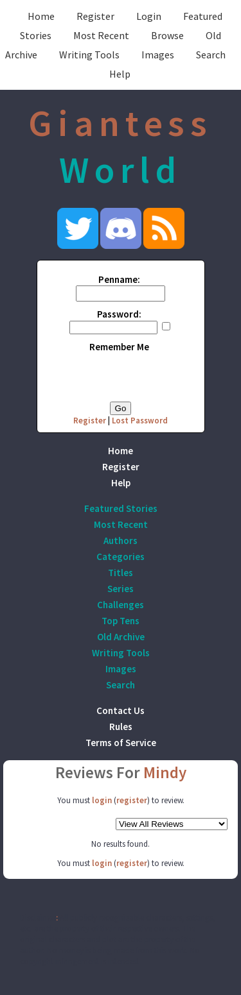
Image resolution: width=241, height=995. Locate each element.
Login (148, 16)
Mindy (164, 772)
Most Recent (101, 35)
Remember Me (119, 347)
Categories (120, 556)
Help (119, 73)
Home (41, 16)
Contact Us (120, 710)
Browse (167, 35)
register (131, 800)
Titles (120, 572)
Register (95, 16)
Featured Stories (120, 508)
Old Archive (121, 637)
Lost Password (140, 420)
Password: (119, 314)
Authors (120, 540)
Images (157, 54)
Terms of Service (120, 742)
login (102, 800)
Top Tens (120, 621)
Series (120, 589)
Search (211, 54)
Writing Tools (89, 54)
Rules (120, 726)
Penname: (119, 279)
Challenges (120, 605)
